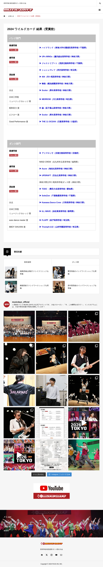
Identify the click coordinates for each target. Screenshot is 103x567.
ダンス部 (75, 262)
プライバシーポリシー (61, 526)
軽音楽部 (27, 262)
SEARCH (100, 3)
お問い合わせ (9, 526)
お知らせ (7, 522)
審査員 (55, 522)
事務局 (6, 531)
